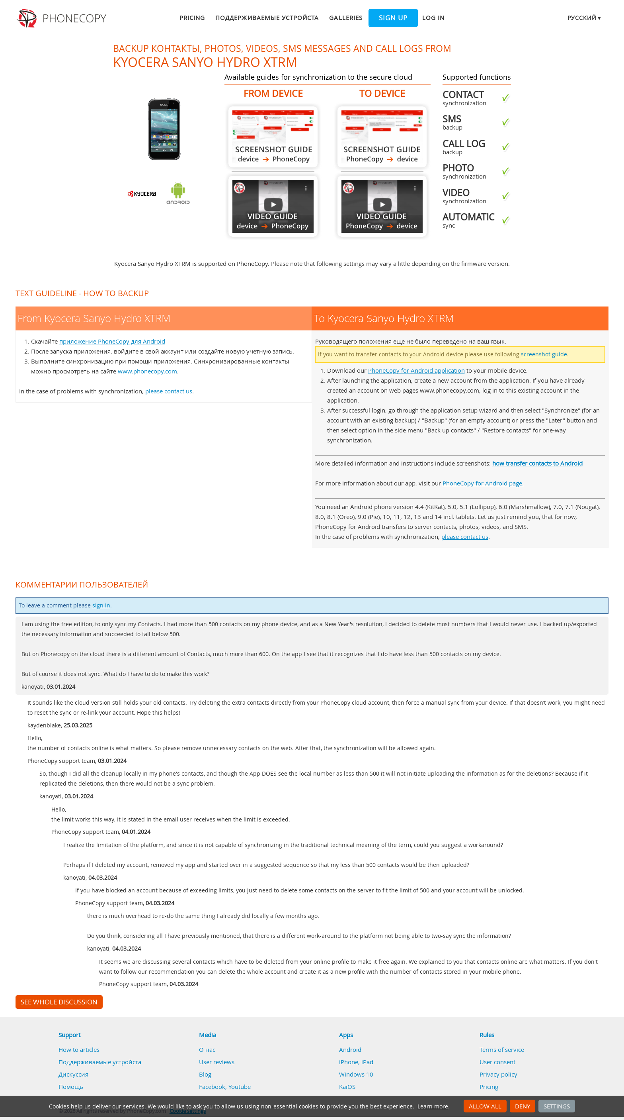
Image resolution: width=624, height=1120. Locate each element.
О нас (207, 1049)
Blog (205, 1074)
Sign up (393, 18)
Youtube (239, 1087)
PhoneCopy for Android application (416, 370)
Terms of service (502, 1049)
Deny (522, 1106)
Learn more (432, 1106)
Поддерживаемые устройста (267, 18)
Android (350, 1049)
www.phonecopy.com (147, 371)
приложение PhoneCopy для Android (112, 341)
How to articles (78, 1049)
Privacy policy (498, 1074)
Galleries (345, 18)
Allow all (485, 1106)
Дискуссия (73, 1074)
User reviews (216, 1062)
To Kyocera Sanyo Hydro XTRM (382, 136)
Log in (433, 18)
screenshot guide (544, 354)
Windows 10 (356, 1074)
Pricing (192, 18)
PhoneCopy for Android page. (483, 483)
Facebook (212, 1087)
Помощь (70, 1087)
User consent (497, 1062)
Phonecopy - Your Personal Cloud (63, 18)
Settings (557, 1106)
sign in (101, 605)
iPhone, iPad (356, 1062)
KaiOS (347, 1087)
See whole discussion (59, 1002)
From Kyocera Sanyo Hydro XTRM (273, 136)
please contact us (168, 391)
